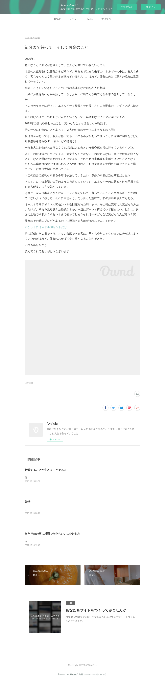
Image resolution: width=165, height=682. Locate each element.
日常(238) (29, 383)
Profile (90, 19)
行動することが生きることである (45, 469)
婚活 (27, 502)
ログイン (151, 7)
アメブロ (106, 19)
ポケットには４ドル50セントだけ (46, 227)
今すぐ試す (126, 6)
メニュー (74, 19)
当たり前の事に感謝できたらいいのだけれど (52, 534)
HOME (57, 19)
